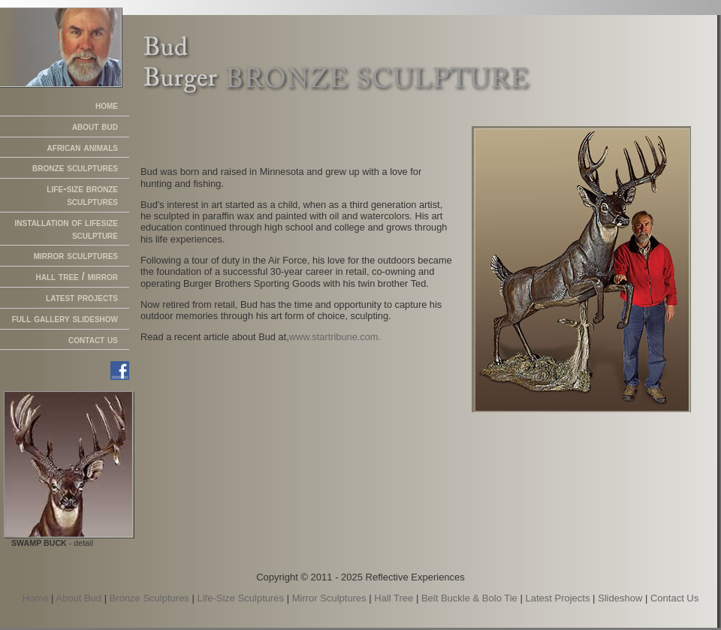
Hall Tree (393, 598)
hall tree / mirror (77, 276)
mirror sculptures (76, 255)
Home (36, 598)
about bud (95, 126)
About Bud (78, 598)
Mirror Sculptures (329, 598)
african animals (82, 147)
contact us (93, 339)
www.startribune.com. (335, 336)
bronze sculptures (75, 167)
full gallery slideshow (65, 318)
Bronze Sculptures (149, 598)
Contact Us (674, 598)
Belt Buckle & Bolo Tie (469, 598)
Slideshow (620, 598)
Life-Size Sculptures (240, 598)
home (106, 105)
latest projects (82, 297)
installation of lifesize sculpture (66, 228)
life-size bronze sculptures (82, 194)
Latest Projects (557, 598)
